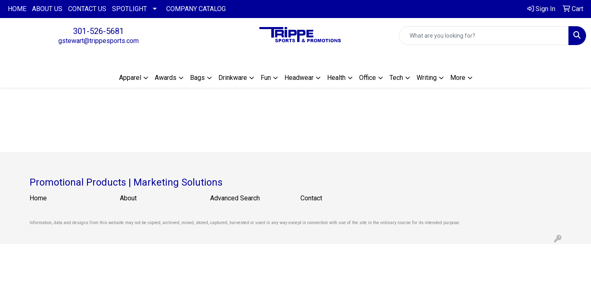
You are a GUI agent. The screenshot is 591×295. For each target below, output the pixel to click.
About (128, 198)
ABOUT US (47, 9)
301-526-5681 (98, 31)
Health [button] (336, 78)
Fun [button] (266, 78)
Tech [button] (396, 78)
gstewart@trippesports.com (98, 41)
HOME (17, 9)
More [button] (457, 78)
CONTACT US (87, 9)
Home (38, 198)
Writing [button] (427, 78)
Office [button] (367, 78)
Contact (311, 198)
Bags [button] (197, 78)
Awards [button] (165, 78)
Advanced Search (235, 198)
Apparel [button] (130, 78)
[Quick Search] (484, 35)
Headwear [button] (299, 78)
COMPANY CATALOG (196, 9)
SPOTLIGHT (129, 9)
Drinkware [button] (232, 78)
